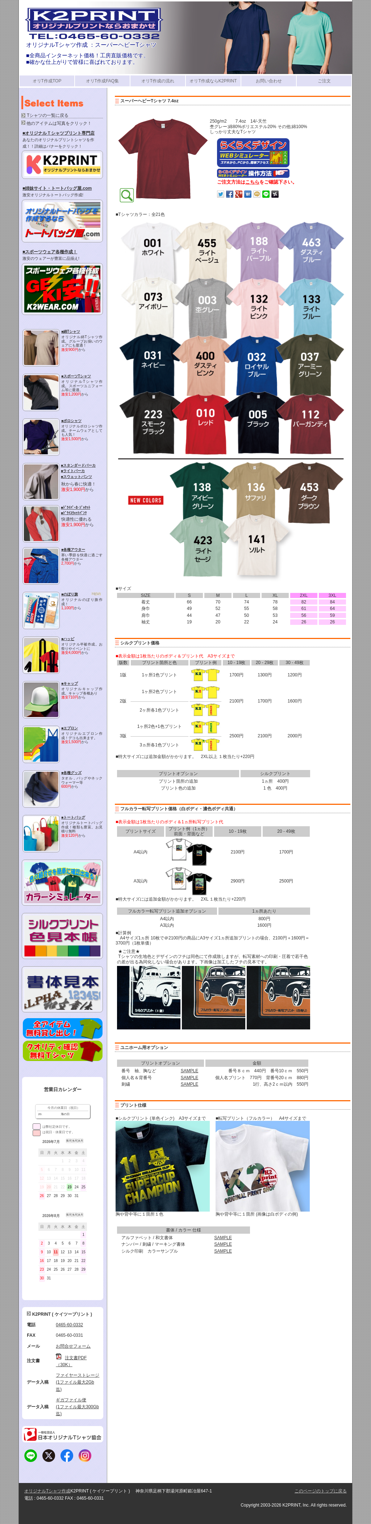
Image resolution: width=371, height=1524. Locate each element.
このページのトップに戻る (321, 1491)
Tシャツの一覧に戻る (47, 115)
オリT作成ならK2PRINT (213, 80)
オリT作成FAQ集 (102, 80)
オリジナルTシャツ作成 (47, 1491)
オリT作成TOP (47, 80)
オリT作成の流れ (157, 80)
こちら (252, 182)
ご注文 (324, 80)
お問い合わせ (269, 80)
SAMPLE (190, 1070)
